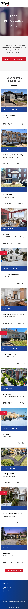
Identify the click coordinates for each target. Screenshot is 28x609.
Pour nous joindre (18, 59)
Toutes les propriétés (14, 570)
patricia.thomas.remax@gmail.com (16, 591)
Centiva (17, 607)
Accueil (5, 59)
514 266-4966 (9, 590)
